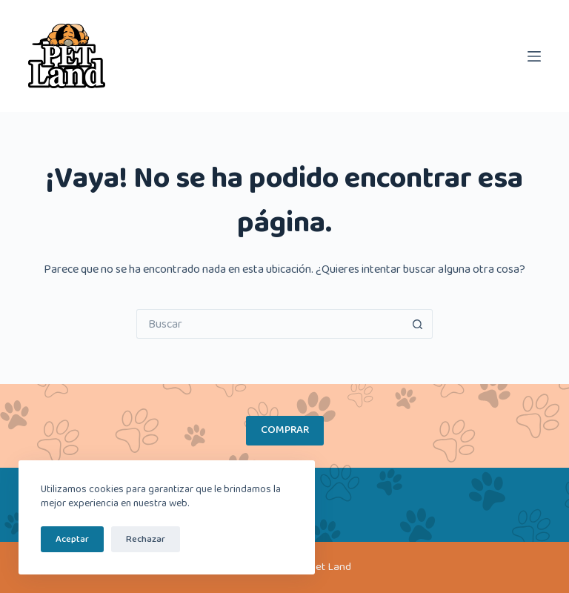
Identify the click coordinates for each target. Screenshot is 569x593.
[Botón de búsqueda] (418, 324)
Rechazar (145, 539)
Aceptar (72, 539)
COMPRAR (285, 430)
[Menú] (534, 56)
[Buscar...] (269, 324)
